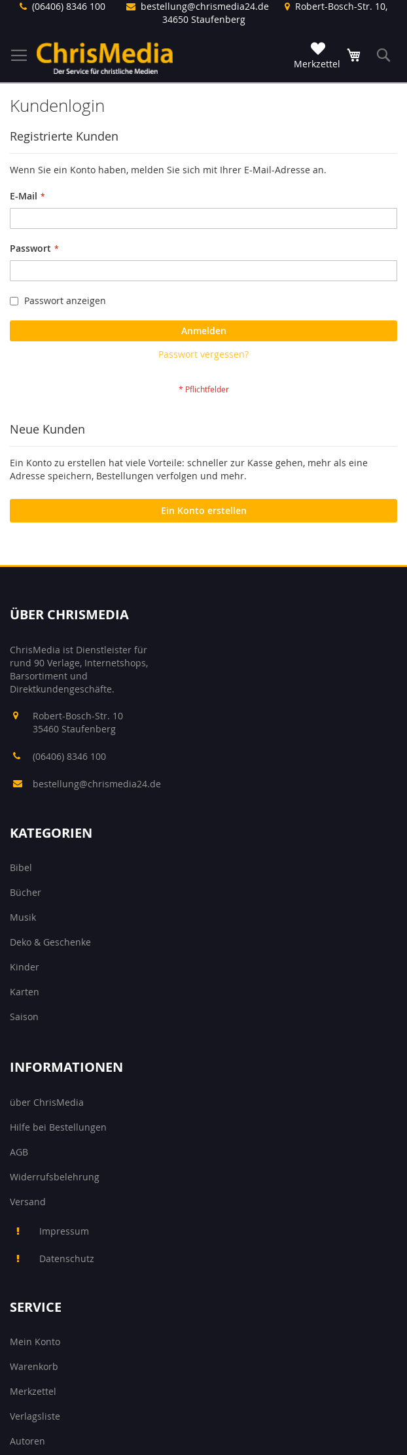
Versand (28, 1201)
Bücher (25, 892)
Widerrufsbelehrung (54, 1177)
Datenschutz (66, 1258)
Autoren (27, 1441)
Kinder (24, 967)
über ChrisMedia (47, 1102)
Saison (24, 1016)
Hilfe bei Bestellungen (58, 1127)
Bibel (21, 867)
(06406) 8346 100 (68, 6)
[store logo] (104, 58)
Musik (23, 917)
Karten (24, 991)
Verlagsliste (35, 1416)
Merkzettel (33, 1391)
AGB (19, 1152)
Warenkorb (34, 1366)
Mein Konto (35, 1341)
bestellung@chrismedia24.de (205, 6)
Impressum (64, 1231)
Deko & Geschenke (50, 942)
